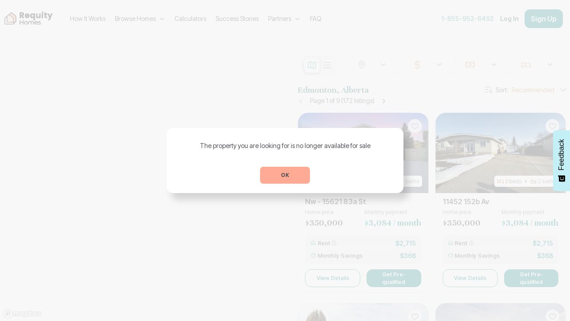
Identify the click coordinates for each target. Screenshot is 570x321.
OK (285, 175)
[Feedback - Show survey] (561, 160)
